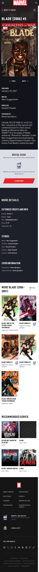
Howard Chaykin (9, 108)
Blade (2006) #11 (7, 362)
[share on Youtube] (19, 548)
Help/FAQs (7, 496)
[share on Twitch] (30, 548)
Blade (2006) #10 (25, 362)
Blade (21, 440)
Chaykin (11, 330)
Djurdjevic (15, 330)
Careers (6, 501)
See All (32, 289)
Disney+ (22, 496)
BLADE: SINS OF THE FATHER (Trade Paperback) (8, 325)
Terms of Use (14, 558)
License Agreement (29, 563)
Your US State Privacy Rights (12, 561)
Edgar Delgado (12, 250)
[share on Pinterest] (26, 548)
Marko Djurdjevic (9, 116)
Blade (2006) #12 (25, 323)
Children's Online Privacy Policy (12, 563)
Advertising (23, 492)
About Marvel (8, 492)
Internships (8, 505)
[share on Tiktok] (34, 548)
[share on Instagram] (12, 548)
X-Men (21, 468)
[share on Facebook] (4, 548)
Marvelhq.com (24, 501)
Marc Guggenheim (10, 99)
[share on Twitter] (8, 548)
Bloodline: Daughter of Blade (9, 441)
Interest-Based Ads (13, 566)
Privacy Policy (24, 558)
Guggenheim (5, 330)
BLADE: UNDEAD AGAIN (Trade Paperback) (9, 400)
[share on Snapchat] (23, 548)
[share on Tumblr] (15, 548)
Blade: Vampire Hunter (10, 468)
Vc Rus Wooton (12, 253)
